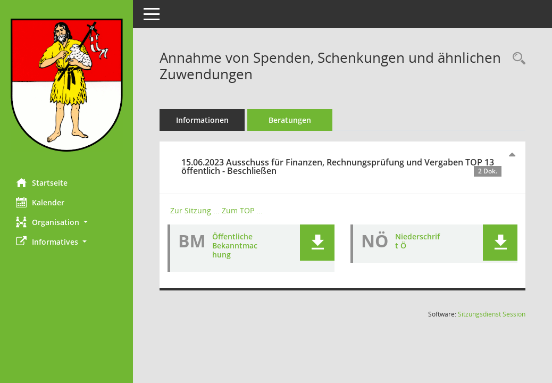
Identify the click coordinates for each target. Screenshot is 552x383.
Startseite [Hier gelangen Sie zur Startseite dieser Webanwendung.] (42, 182)
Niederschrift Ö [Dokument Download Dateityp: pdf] (417, 241)
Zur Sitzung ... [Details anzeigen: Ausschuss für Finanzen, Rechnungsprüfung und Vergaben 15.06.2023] (195, 210)
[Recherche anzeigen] (516, 59)
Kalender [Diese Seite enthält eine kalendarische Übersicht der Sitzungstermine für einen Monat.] (40, 202)
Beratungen (290, 120)
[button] (66, 222)
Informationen (202, 120)
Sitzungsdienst (491, 314)
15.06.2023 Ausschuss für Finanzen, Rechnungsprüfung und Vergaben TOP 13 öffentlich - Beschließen (341, 166)
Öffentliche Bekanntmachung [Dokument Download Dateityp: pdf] (234, 245)
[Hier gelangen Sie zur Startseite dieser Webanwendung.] (66, 85)
